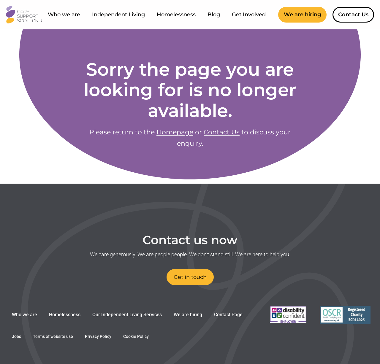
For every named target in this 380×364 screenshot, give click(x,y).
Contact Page (228, 314)
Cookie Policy (136, 336)
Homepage (174, 132)
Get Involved (249, 14)
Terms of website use (53, 336)
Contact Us (222, 132)
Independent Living (118, 14)
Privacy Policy (98, 336)
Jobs (16, 336)
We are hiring (188, 314)
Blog (214, 14)
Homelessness (176, 14)
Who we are (64, 14)
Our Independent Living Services (127, 314)
